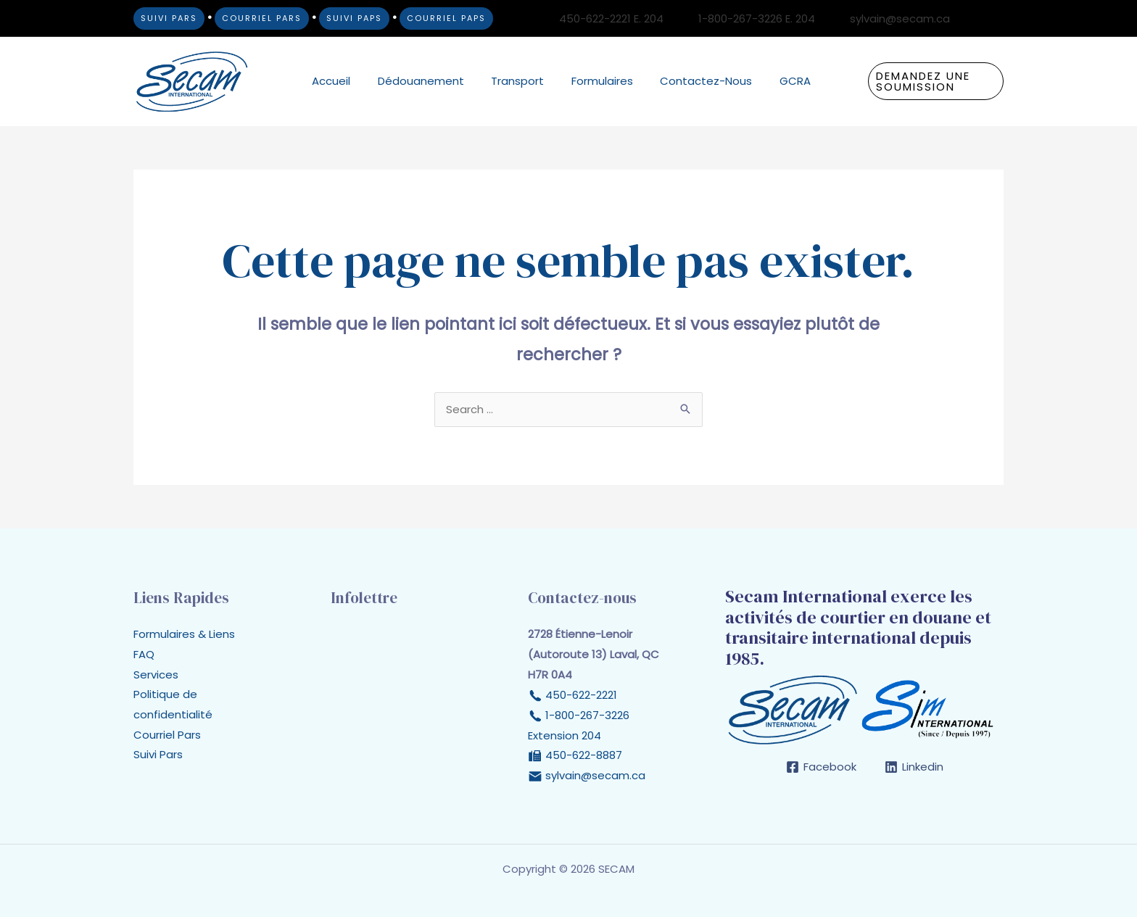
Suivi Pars (158, 755)
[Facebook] (975, 18)
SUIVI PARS (169, 18)
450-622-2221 (579, 695)
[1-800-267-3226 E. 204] (748, 18)
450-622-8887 (582, 755)
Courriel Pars (167, 736)
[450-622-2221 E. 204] (602, 18)
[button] (927, 81)
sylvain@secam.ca (595, 776)
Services (155, 675)
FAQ (143, 655)
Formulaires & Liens (184, 634)
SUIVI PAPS (354, 18)
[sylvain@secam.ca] (891, 18)
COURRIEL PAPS (446, 18)
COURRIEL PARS (262, 18)
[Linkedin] (997, 18)
